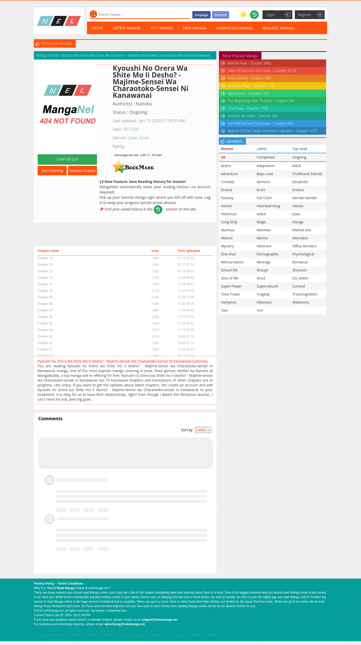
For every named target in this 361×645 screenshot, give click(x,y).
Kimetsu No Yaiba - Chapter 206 (253, 115)
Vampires (228, 302)
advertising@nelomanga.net (125, 624)
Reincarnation (232, 262)
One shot (228, 254)
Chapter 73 (45, 271)
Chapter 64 (45, 330)
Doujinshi (300, 181)
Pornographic (268, 254)
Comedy (227, 181)
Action (226, 165)
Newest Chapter (82, 170)
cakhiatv (76, 634)
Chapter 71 (45, 284)
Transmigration (304, 294)
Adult (296, 165)
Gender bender (304, 197)
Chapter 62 (45, 343)
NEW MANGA (194, 27)
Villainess (264, 302)
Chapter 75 (45, 258)
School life (229, 270)
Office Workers (304, 246)
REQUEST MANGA (278, 27)
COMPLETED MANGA (234, 27)
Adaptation (266, 165)
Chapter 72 (45, 277)
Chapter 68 (45, 304)
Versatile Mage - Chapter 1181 (251, 85)
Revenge (263, 262)
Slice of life (229, 278)
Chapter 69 (45, 297)
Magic (261, 222)
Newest (227, 149)
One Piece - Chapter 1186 (248, 108)
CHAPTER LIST (67, 159)
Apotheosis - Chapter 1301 (249, 93)
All (223, 157)
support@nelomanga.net (159, 619)
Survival (298, 286)
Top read (299, 148)
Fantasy (227, 197)
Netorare (264, 246)
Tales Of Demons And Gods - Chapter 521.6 (262, 70)
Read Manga (65, 588)
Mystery (227, 246)
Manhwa (264, 230)
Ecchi (261, 189)
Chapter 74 (45, 264)
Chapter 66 (45, 317)
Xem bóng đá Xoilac (132, 634)
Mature (227, 238)
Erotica (298, 189)
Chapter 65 (45, 323)
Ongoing (299, 157)
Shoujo (262, 270)
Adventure (229, 173)
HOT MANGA (162, 27)
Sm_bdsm (300, 278)
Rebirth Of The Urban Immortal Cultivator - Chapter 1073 (272, 130)
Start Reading (52, 170)
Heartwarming (268, 205)
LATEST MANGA (127, 27)
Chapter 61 (45, 349)
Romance (300, 262)
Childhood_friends (307, 173)
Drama (226, 189)
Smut (144, 137)
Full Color (264, 197)
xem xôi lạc (159, 634)
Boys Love (265, 173)
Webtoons (300, 302)
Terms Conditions (70, 583)
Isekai (261, 213)
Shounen (299, 270)
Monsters (300, 238)
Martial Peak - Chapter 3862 (250, 63)
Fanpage (201, 15)
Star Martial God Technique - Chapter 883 (260, 123)
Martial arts (301, 230)
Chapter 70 (45, 291)
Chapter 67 (45, 310)
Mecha (262, 238)
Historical (228, 213)
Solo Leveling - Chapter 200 (249, 78)
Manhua (227, 230)
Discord (221, 15)
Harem (226, 205)
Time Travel (230, 294)
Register (304, 14)
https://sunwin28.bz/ (51, 634)
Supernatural (267, 286)
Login (270, 14)
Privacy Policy (44, 583)
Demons (263, 181)
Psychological (303, 254)
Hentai (297, 205)
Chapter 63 (45, 336)
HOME (97, 27)
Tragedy (263, 294)
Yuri (260, 310)
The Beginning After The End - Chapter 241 (261, 100)
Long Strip (229, 222)
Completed (266, 157)
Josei (133, 137)
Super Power (231, 286)
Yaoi (224, 310)
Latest (262, 148)
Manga (297, 222)
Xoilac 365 (178, 634)
